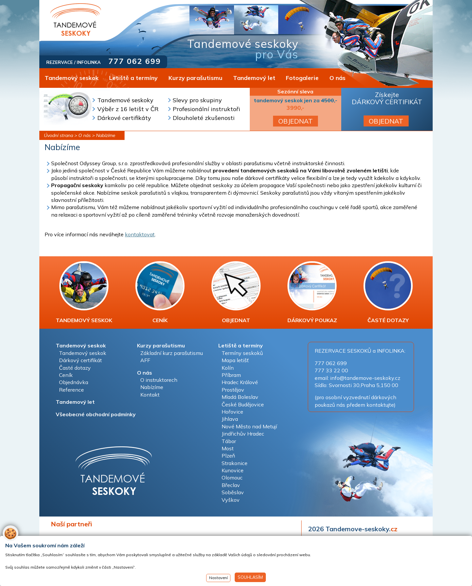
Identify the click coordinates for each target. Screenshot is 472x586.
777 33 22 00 (331, 370)
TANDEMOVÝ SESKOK (84, 292)
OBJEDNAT (295, 121)
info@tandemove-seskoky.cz (365, 378)
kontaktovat (140, 234)
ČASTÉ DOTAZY (388, 292)
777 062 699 (134, 61)
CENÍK (160, 292)
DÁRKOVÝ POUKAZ (312, 292)
